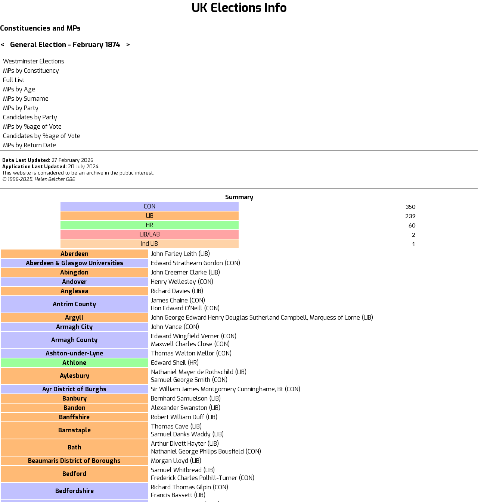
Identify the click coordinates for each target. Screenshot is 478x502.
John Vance (166, 327)
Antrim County (74, 304)
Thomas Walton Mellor (182, 353)
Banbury (74, 398)
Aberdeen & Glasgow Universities (74, 263)
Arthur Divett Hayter (178, 444)
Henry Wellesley (173, 282)
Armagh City (74, 327)
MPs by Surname (26, 99)
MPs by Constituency (31, 71)
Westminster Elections (33, 61)
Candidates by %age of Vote (41, 136)
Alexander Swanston (179, 408)
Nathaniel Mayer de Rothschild (192, 372)
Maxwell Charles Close (181, 344)
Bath (74, 447)
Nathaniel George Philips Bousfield (197, 451)
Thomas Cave (170, 426)
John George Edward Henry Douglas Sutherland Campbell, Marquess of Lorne (255, 317)
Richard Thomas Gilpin (181, 487)
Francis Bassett (171, 495)
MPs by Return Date (29, 145)
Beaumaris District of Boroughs (74, 461)
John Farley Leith (174, 254)
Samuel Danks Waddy (181, 434)
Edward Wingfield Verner (185, 336)
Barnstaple (74, 430)
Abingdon (74, 272)
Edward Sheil (168, 363)
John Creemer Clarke (179, 272)
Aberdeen (74, 254)
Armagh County (74, 340)
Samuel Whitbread (176, 470)
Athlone (74, 363)
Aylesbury (74, 376)
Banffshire (74, 417)
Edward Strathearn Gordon (187, 263)
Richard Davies (170, 291)
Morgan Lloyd (169, 461)
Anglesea (74, 291)
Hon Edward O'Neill (176, 308)
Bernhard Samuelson (179, 398)
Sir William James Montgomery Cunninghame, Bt (217, 389)
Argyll (74, 317)
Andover (74, 282)
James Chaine (169, 300)
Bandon (74, 408)
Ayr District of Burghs (74, 389)
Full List (13, 80)
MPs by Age (19, 89)
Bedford (74, 474)
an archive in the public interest (116, 173)
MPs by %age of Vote (32, 127)
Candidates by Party (30, 117)
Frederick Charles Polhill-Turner (194, 478)
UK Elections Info (239, 8)
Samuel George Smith (180, 380)
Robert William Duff (177, 417)
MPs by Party (20, 108)
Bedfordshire (74, 491)
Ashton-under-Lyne (74, 353)
